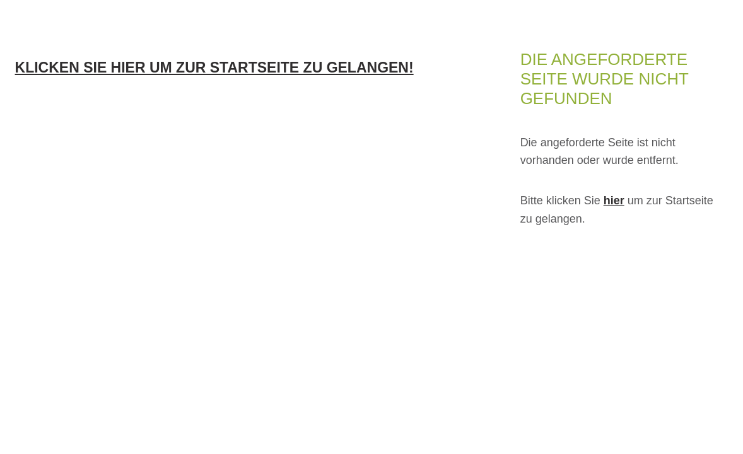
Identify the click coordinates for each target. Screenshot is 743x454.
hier (614, 200)
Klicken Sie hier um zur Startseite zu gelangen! (214, 67)
